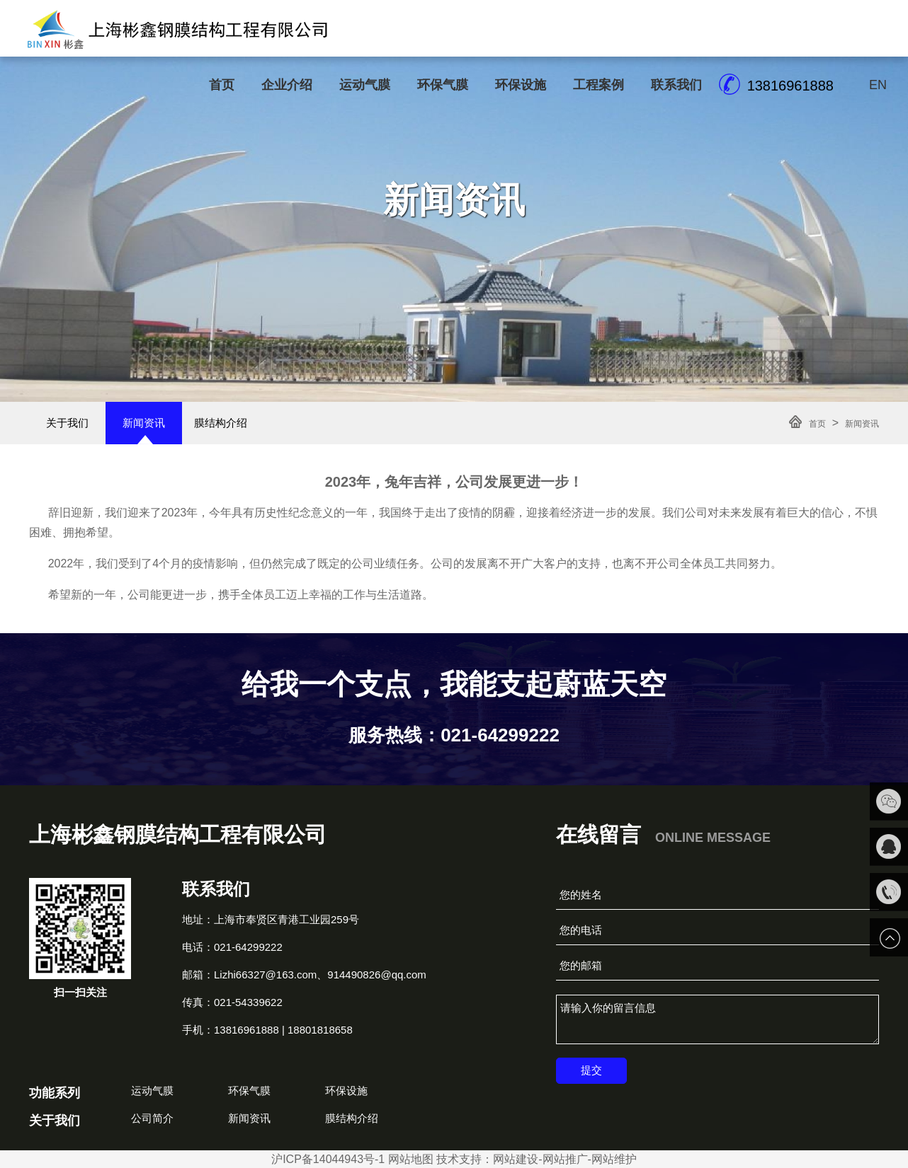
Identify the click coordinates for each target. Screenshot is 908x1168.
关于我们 (67, 423)
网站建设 (515, 1159)
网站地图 (410, 1159)
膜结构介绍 (220, 423)
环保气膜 (442, 85)
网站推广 (565, 1159)
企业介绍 (286, 85)
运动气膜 (364, 85)
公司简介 (152, 1118)
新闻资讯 (144, 423)
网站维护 (614, 1159)
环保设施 (520, 85)
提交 (591, 1070)
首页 (221, 85)
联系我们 (676, 85)
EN (878, 85)
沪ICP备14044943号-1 (328, 1159)
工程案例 (598, 85)
